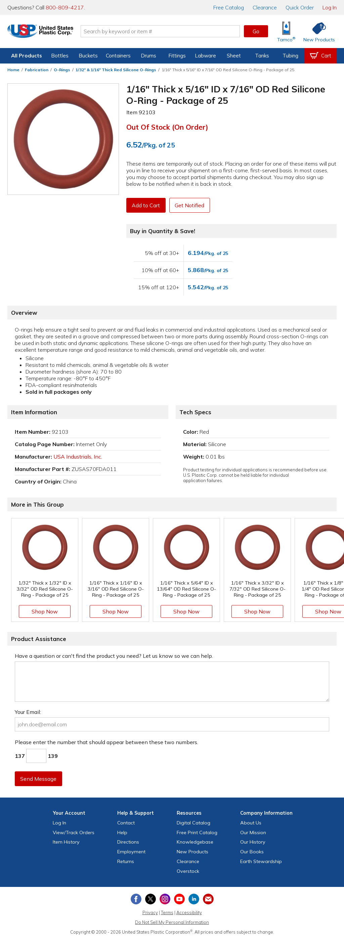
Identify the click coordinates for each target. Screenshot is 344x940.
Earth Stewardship (261, 861)
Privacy (150, 912)
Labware (205, 55)
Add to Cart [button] (146, 205)
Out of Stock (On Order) (167, 127)
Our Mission (253, 832)
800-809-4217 (65, 7)
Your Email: (28, 712)
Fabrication (36, 69)
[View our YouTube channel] (179, 899)
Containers (118, 55)
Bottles (60, 55)
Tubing (290, 55)
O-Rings (62, 69)
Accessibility (189, 912)
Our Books (252, 852)
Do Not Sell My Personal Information (172, 922)
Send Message (38, 778)
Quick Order (300, 7)
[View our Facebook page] (136, 899)
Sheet (234, 55)
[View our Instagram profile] (165, 899)
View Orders (73, 832)
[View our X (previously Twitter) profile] (150, 899)
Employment (131, 852)
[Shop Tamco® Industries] (286, 31)
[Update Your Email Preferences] (208, 899)
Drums (148, 55)
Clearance (265, 7)
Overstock (188, 871)
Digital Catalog (193, 823)
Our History (252, 842)
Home (13, 69)
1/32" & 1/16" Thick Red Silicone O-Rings (116, 69)
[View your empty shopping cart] (320, 55)
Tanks (262, 55)
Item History (66, 842)
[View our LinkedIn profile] (194, 899)
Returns (125, 861)
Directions (128, 842)
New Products (192, 852)
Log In (329, 7)
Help (122, 832)
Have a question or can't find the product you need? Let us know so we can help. (114, 655)
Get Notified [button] (190, 205)
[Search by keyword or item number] (167, 31)
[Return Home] (47, 33)
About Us (250, 823)
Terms (167, 912)
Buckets (88, 55)
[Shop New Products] (317, 31)
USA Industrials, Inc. (77, 456)
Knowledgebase (195, 842)
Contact (126, 823)
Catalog (228, 7)
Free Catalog (197, 832)
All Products (26, 55)
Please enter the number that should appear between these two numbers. (106, 742)
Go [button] (256, 31)
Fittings (177, 55)
